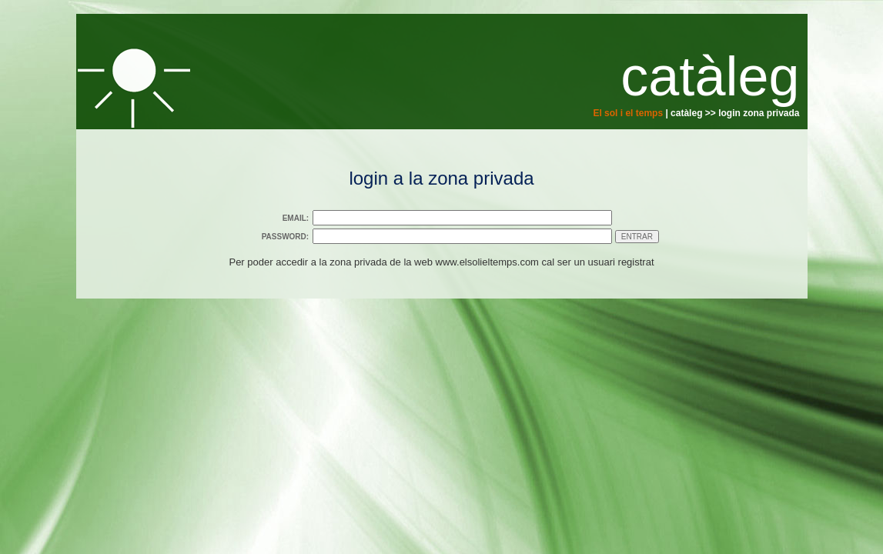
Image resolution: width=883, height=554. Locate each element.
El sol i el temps (628, 113)
